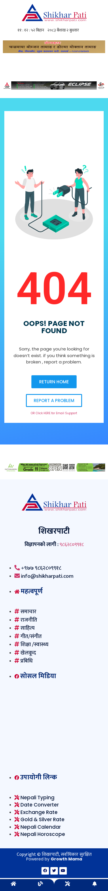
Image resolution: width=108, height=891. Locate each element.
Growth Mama (66, 859)
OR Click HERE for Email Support (54, 413)
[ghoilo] (54, 51)
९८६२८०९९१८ (72, 544)
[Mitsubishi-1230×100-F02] (54, 88)
